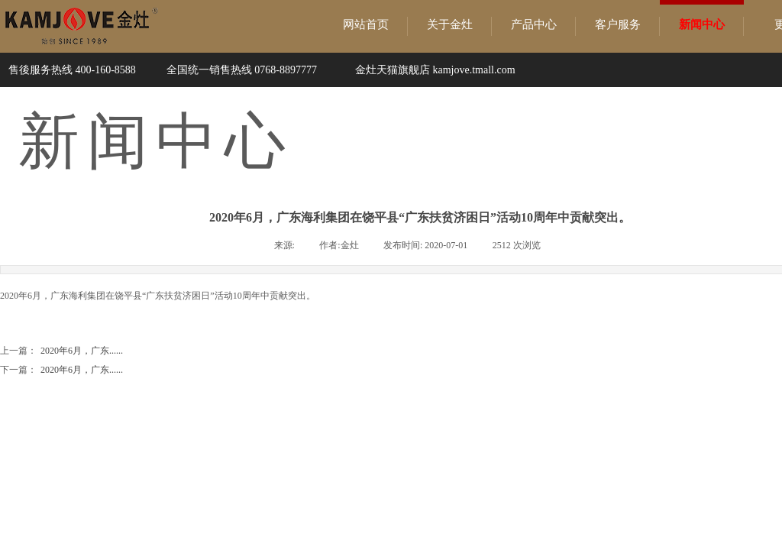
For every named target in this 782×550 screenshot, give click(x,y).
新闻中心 (702, 24)
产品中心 (534, 24)
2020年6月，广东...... (61, 351)
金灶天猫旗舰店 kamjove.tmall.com (435, 70)
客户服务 (618, 24)
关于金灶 (450, 24)
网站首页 (366, 24)
